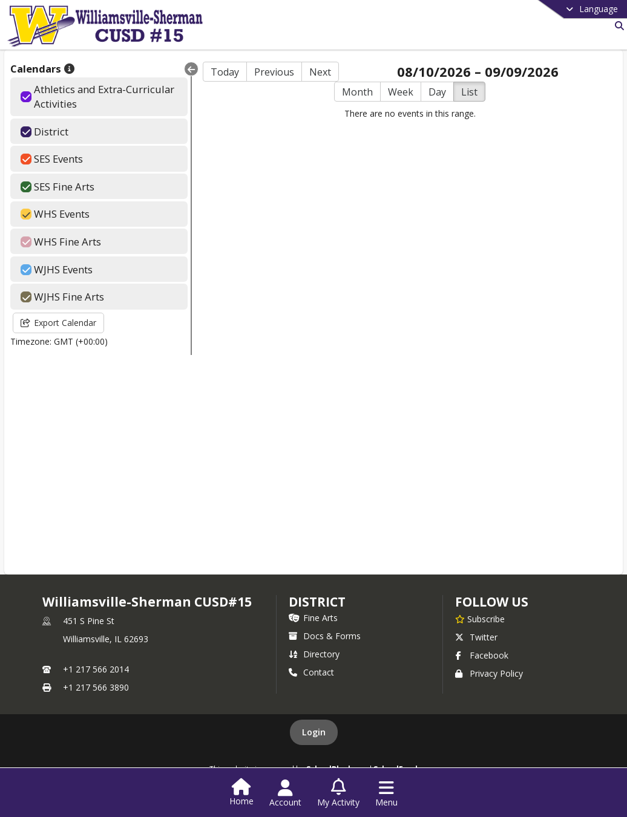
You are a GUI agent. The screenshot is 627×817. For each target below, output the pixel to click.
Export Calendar (58, 322)
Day (437, 92)
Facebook (481, 655)
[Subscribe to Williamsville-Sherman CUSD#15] (480, 618)
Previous (274, 72)
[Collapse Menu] (191, 69)
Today (225, 72)
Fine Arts (313, 617)
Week (400, 92)
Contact (311, 672)
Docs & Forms (325, 636)
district (317, 601)
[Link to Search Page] (617, 25)
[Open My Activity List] (338, 793)
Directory (314, 654)
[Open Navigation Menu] (386, 793)
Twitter (476, 637)
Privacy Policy (489, 673)
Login (314, 732)
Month (357, 92)
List (469, 92)
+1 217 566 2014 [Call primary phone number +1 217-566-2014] (96, 669)
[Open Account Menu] (285, 793)
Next (320, 72)
